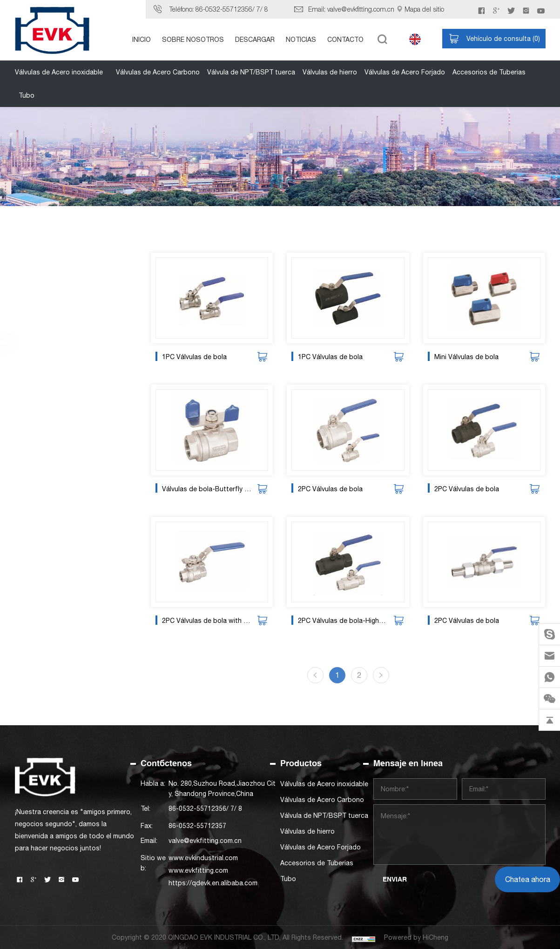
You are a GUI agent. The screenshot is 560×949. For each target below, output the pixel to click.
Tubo (26, 95)
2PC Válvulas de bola (334, 489)
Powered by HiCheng (416, 937)
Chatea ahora (527, 879)
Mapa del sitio (424, 9)
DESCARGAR (255, 39)
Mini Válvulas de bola (471, 357)
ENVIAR (395, 879)
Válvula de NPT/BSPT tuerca (251, 72)
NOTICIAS (301, 39)
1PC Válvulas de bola (198, 357)
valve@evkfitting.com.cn (360, 9)
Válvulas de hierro (330, 72)
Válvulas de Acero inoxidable (59, 72)
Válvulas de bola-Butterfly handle (211, 489)
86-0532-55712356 (224, 9)
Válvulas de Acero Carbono (158, 72)
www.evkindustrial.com (203, 858)
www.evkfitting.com (198, 870)
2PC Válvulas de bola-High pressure (346, 620)
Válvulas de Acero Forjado (404, 72)
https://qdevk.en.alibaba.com (213, 883)
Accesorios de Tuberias (489, 72)
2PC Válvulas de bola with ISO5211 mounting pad (211, 620)
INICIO (141, 39)
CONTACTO (345, 39)
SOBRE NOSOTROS (193, 39)
